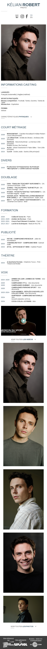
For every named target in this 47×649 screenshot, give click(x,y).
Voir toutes (23, 339)
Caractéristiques (16, 117)
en (31, 17)
